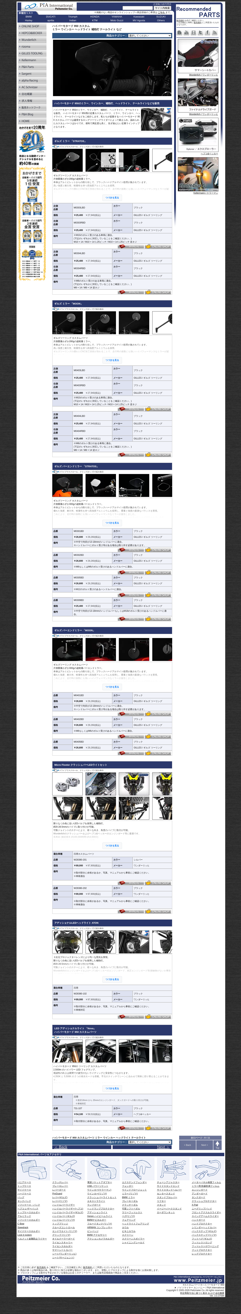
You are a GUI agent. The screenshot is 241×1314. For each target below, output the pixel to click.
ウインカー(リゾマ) (97, 1193)
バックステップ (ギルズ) (204, 1231)
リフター (161, 1201)
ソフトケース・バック (28, 1205)
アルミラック (24, 1216)
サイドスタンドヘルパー (169, 1190)
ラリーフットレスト (132, 1212)
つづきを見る (112, 197)
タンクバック (24, 1201)
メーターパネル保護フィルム (206, 1182)
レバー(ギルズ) (59, 1197)
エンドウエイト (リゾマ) (64, 1231)
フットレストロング (202, 1242)
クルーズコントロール (63, 1227)
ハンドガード (198, 1220)
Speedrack (22, 1227)
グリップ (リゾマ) (61, 1235)
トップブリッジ (60, 1223)
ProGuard (57, 1193)
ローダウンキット (166, 1212)
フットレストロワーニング (205, 1246)
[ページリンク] (149, 35)
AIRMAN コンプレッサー (99, 1227)
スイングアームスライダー (205, 1216)
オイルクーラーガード (63, 1238)
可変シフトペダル (131, 1208)
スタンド (161, 1205)
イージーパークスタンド (169, 1208)
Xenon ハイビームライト (99, 1216)
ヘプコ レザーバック (27, 1208)
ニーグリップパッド (202, 1208)
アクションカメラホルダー (100, 1238)
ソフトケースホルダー (28, 1220)
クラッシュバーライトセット (102, 1197)
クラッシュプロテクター (204, 1201)
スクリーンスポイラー (133, 1238)
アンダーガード (200, 1193)
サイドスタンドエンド (168, 1186)
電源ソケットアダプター (99, 1182)
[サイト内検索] (138, 8)
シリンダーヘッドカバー (204, 1227)
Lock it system (24, 1235)
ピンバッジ (93, 1231)
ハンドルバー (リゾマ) (63, 1220)
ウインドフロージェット (134, 1190)
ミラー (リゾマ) (130, 1193)
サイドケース (24, 1190)
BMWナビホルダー (96, 1220)
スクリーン (127, 1235)
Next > (204, 1145)
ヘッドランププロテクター (100, 1208)
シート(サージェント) (63, 1257)
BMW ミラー (128, 1197)
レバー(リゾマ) (59, 1201)
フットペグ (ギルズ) (202, 1238)
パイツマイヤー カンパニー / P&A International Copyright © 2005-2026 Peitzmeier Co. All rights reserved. (195, 1289)
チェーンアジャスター (168, 1182)
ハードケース (24, 1193)
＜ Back (60, 1147)
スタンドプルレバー (167, 1197)
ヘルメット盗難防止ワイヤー (32, 1238)
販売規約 (180, 20)
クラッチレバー (60, 1182)
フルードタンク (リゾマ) (99, 1223)
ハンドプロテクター (202, 1223)
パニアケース (24, 1182)
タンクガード (198, 1197)
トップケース (24, 1186)
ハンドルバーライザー (63, 1205)
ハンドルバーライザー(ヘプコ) (67, 1208)
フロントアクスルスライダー (206, 1212)
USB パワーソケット (97, 1186)
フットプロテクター (202, 1250)
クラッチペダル (130, 1205)
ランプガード (94, 1205)
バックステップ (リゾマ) (204, 1235)
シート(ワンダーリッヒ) (64, 1253)
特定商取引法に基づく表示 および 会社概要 (202, 1293)
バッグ (20, 1197)
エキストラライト (96, 1201)
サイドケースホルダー (28, 1231)
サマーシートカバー (62, 1250)
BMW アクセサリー (97, 1235)
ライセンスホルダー (62, 1246)
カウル (125, 1227)
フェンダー (127, 1186)
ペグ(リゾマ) (128, 1216)
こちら (161, 12)
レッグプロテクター (202, 1253)
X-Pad (195, 1205)
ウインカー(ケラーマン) (99, 1190)
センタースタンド (166, 1193)
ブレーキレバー (60, 1186)
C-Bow (20, 1223)
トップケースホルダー (28, 1212)
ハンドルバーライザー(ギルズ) (67, 1212)
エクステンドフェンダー (134, 1182)
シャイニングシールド (133, 1242)
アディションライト (97, 1212)
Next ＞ (163, 1147)
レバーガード (59, 1190)
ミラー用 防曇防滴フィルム (205, 1186)
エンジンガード (200, 1190)
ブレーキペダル (130, 1201)
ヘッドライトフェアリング (135, 1223)
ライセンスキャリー (62, 1242)
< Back (187, 1145)
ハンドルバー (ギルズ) (63, 1216)
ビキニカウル (129, 1231)
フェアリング (129, 1220)
